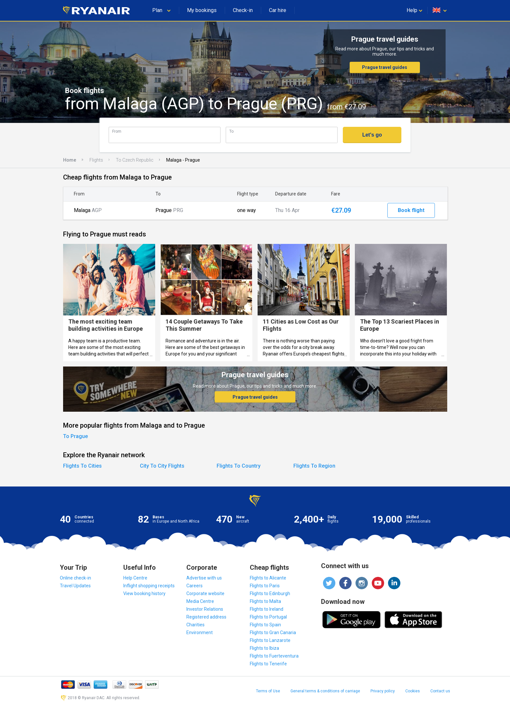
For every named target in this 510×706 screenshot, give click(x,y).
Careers (194, 585)
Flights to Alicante (268, 577)
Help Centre (135, 577)
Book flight (411, 210)
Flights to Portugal (268, 616)
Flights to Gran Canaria (273, 632)
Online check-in (75, 577)
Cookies (412, 691)
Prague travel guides (384, 67)
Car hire (277, 10)
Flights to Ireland (266, 609)
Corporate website (205, 593)
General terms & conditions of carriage (325, 691)
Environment (199, 632)
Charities (195, 624)
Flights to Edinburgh (270, 593)
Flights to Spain (265, 624)
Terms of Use (268, 691)
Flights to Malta (265, 601)
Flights (96, 160)
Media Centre (200, 601)
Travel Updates (75, 585)
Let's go (372, 135)
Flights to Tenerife (268, 663)
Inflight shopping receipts (149, 585)
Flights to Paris (265, 585)
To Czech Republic (135, 160)
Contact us (440, 691)
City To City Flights (162, 466)
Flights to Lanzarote (270, 640)
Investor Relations (204, 609)
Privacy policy (382, 691)
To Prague (75, 436)
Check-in (243, 10)
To (231, 131)
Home (69, 160)
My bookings (202, 10)
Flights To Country (239, 466)
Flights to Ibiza (264, 648)
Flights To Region (314, 466)
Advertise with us (204, 577)
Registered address (206, 616)
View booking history (144, 593)
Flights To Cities (82, 466)
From (116, 131)
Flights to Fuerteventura (274, 656)
